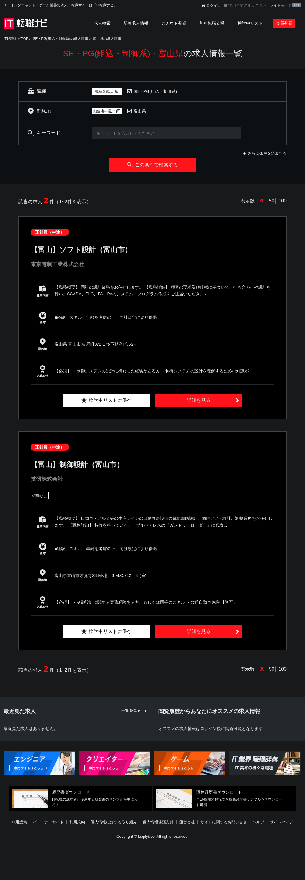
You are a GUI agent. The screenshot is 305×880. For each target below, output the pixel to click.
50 (271, 200)
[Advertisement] (152, 860)
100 (282, 200)
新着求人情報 (135, 23)
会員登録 (284, 23)
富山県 (139, 111)
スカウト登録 (173, 23)
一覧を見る (131, 710)
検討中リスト (250, 23)
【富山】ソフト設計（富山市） (81, 250)
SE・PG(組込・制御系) (155, 91)
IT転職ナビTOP (16, 39)
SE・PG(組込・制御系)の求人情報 (60, 39)
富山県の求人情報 (107, 39)
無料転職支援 (212, 23)
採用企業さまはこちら (247, 5)
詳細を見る (199, 400)
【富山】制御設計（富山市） (77, 465)
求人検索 (102, 23)
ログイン (213, 6)
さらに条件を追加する (267, 153)
